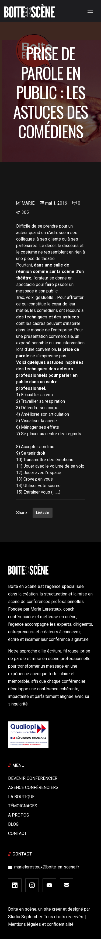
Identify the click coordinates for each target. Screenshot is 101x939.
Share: (22, 512)
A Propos (18, 815)
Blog (13, 824)
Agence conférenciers (33, 787)
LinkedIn (42, 513)
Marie (28, 203)
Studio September (25, 916)
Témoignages (22, 805)
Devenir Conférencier (32, 778)
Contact (17, 833)
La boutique (21, 796)
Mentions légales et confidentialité (41, 924)
